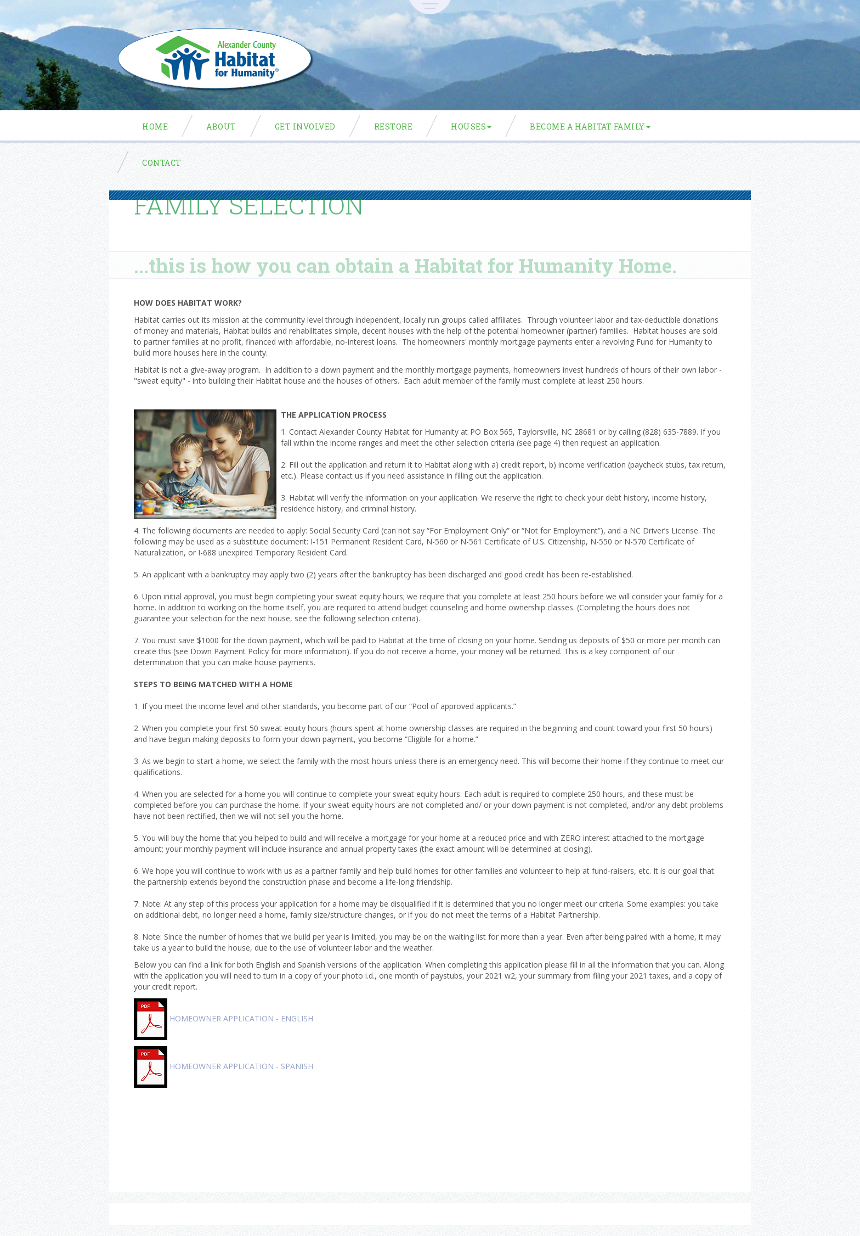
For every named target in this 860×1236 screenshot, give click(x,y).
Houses (471, 126)
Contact (162, 163)
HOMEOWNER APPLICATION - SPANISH (241, 1066)
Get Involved (305, 126)
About (221, 126)
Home (155, 126)
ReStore (393, 126)
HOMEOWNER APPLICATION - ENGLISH (241, 1018)
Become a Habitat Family (590, 126)
